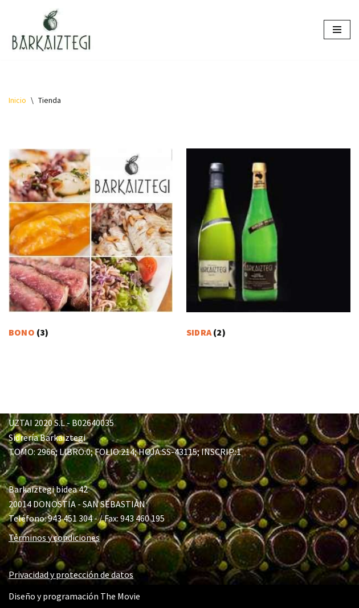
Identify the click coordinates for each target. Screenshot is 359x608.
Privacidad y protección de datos (71, 574)
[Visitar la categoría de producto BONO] (91, 245)
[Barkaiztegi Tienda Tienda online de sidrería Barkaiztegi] (51, 30)
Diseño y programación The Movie (74, 596)
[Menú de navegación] (337, 29)
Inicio (17, 100)
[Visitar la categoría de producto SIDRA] (268, 245)
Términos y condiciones (54, 537)
